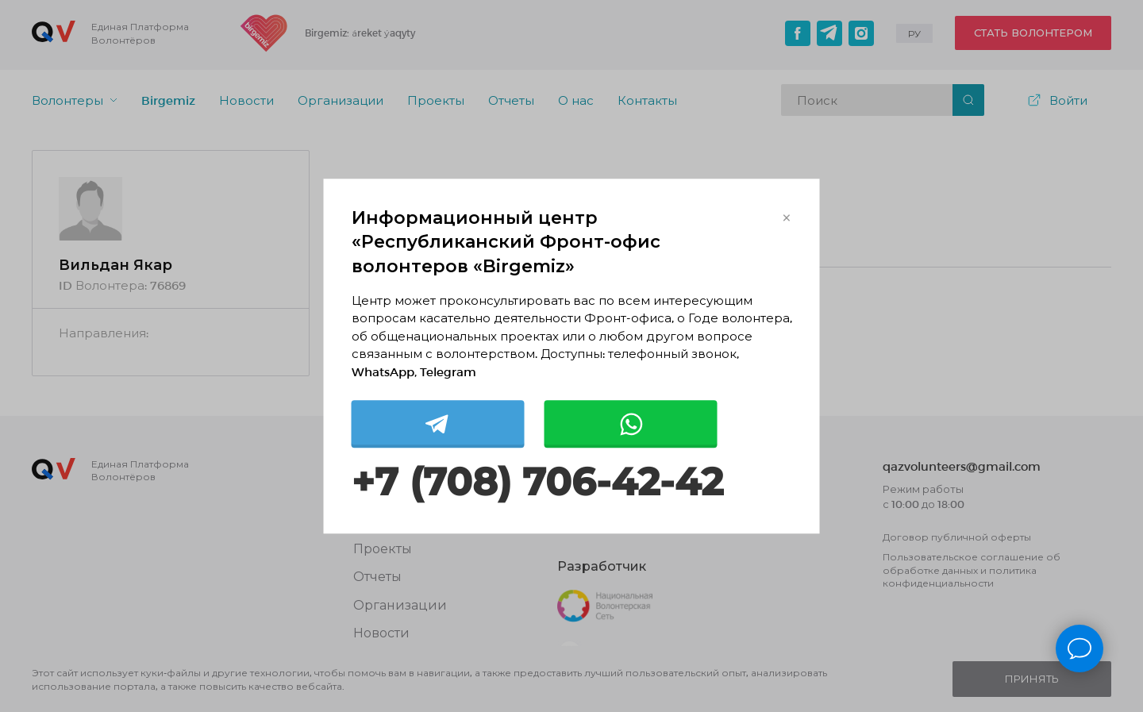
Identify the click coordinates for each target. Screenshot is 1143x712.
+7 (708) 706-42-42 (537, 483)
